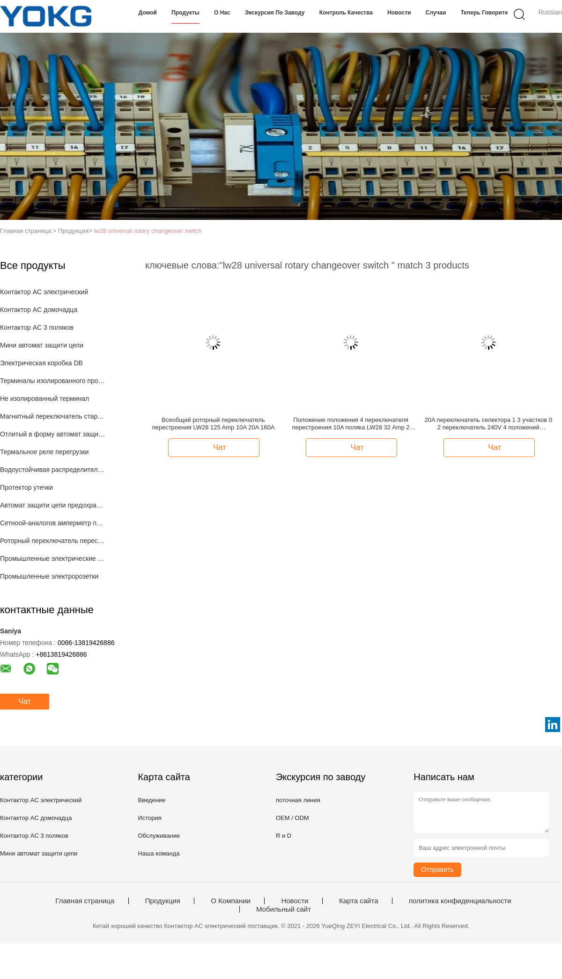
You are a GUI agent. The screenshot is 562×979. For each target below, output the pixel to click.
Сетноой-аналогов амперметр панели (53, 523)
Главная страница (84, 901)
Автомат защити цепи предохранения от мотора (53, 505)
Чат (24, 701)
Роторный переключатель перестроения (53, 540)
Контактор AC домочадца (38, 309)
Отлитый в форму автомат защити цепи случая (53, 434)
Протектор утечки (26, 487)
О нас (222, 12)
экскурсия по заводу (275, 12)
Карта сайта (358, 901)
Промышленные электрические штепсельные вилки (53, 558)
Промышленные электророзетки (49, 576)
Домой (148, 12)
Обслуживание (159, 835)
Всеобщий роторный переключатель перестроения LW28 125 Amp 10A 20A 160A (213, 423)
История (149, 817)
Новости (399, 12)
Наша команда (158, 853)
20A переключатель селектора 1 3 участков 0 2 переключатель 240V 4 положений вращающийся (488, 423)
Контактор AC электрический (44, 292)
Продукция (162, 901)
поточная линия (298, 800)
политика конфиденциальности (460, 901)
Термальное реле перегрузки (44, 452)
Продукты (185, 12)
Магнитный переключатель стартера (53, 416)
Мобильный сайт (283, 909)
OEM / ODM (292, 817)
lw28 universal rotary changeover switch (148, 230)
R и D (283, 835)
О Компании (231, 901)
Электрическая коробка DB (41, 363)
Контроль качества (346, 12)
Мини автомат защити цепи (41, 345)
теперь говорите (484, 12)
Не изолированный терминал (44, 398)
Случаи (436, 12)
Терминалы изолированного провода (53, 380)
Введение (151, 800)
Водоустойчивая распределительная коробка (53, 469)
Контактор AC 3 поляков (37, 327)
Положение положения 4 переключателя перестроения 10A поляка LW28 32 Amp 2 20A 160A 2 (351, 423)
